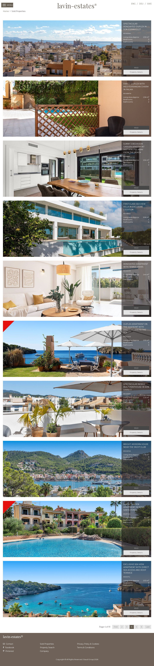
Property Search (47, 647)
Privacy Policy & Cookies (88, 644)
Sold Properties (47, 644)
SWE (149, 4)
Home (6, 11)
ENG (133, 4)
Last (148, 627)
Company (44, 651)
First (116, 627)
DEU (141, 4)
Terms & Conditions (85, 647)
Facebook (8, 647)
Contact (8, 644)
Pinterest (8, 651)
